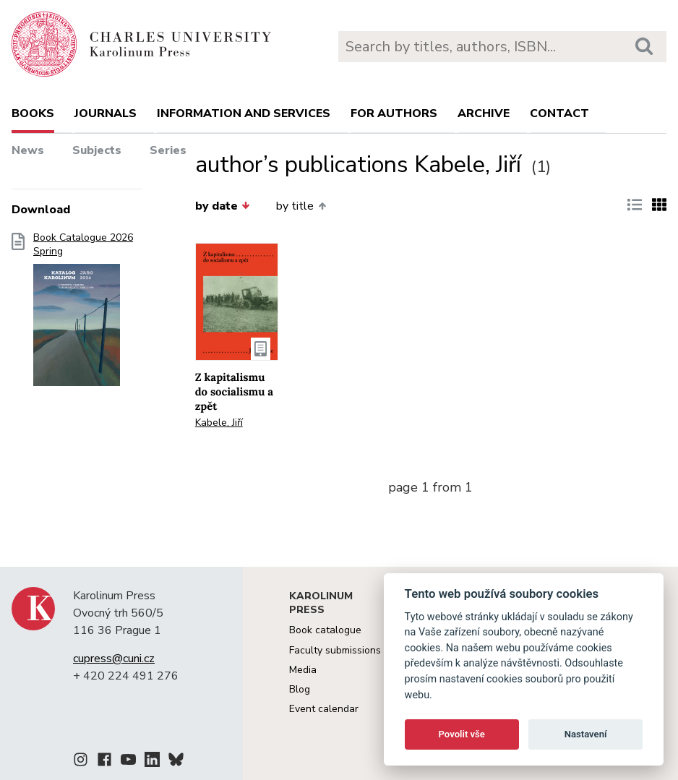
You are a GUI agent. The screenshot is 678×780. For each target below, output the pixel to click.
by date (222, 206)
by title (301, 206)
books (33, 113)
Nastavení (586, 734)
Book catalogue (325, 630)
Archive (484, 113)
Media (303, 670)
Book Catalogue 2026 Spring (83, 313)
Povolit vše (462, 734)
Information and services (243, 113)
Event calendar (324, 709)
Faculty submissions (335, 650)
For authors (394, 113)
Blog (299, 689)
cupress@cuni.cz (114, 659)
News (28, 150)
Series (168, 150)
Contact (559, 113)
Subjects (96, 150)
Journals (105, 113)
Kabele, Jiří (219, 422)
